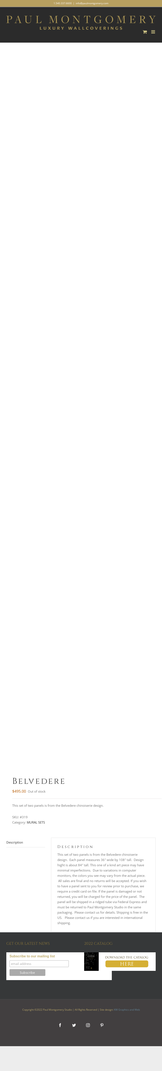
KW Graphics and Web (127, 1009)
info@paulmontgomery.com (92, 3)
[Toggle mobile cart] (145, 32)
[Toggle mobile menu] (153, 32)
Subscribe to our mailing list (32, 956)
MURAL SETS (36, 822)
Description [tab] (14, 842)
